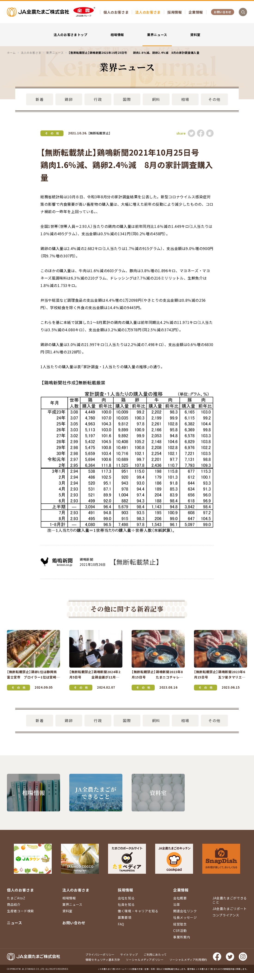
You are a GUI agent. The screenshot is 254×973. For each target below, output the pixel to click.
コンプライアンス (225, 915)
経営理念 (180, 924)
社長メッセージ (185, 917)
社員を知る (126, 904)
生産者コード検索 (20, 911)
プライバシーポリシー (100, 954)
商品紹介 (14, 904)
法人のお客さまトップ (70, 34)
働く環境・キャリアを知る (138, 911)
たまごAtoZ (16, 898)
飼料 (156, 99)
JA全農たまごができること (229, 900)
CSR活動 (180, 930)
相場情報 (117, 34)
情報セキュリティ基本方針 (102, 959)
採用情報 (174, 12)
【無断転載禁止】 (99, 133)
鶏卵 (69, 99)
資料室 (195, 34)
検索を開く (243, 12)
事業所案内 (181, 937)
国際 (127, 99)
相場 (185, 99)
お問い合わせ (222, 12)
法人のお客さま (147, 12)
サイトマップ (129, 954)
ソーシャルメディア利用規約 (188, 959)
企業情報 (195, 12)
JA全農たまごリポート (229, 908)
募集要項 (124, 917)
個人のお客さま (116, 12)
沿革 (176, 904)
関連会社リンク (185, 911)
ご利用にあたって (155, 954)
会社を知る (126, 898)
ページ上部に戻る (243, 853)
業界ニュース (157, 34)
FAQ (121, 924)
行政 (98, 99)
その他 (214, 99)
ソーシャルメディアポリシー (144, 959)
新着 (40, 99)
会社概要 (180, 898)
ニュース (14, 922)
